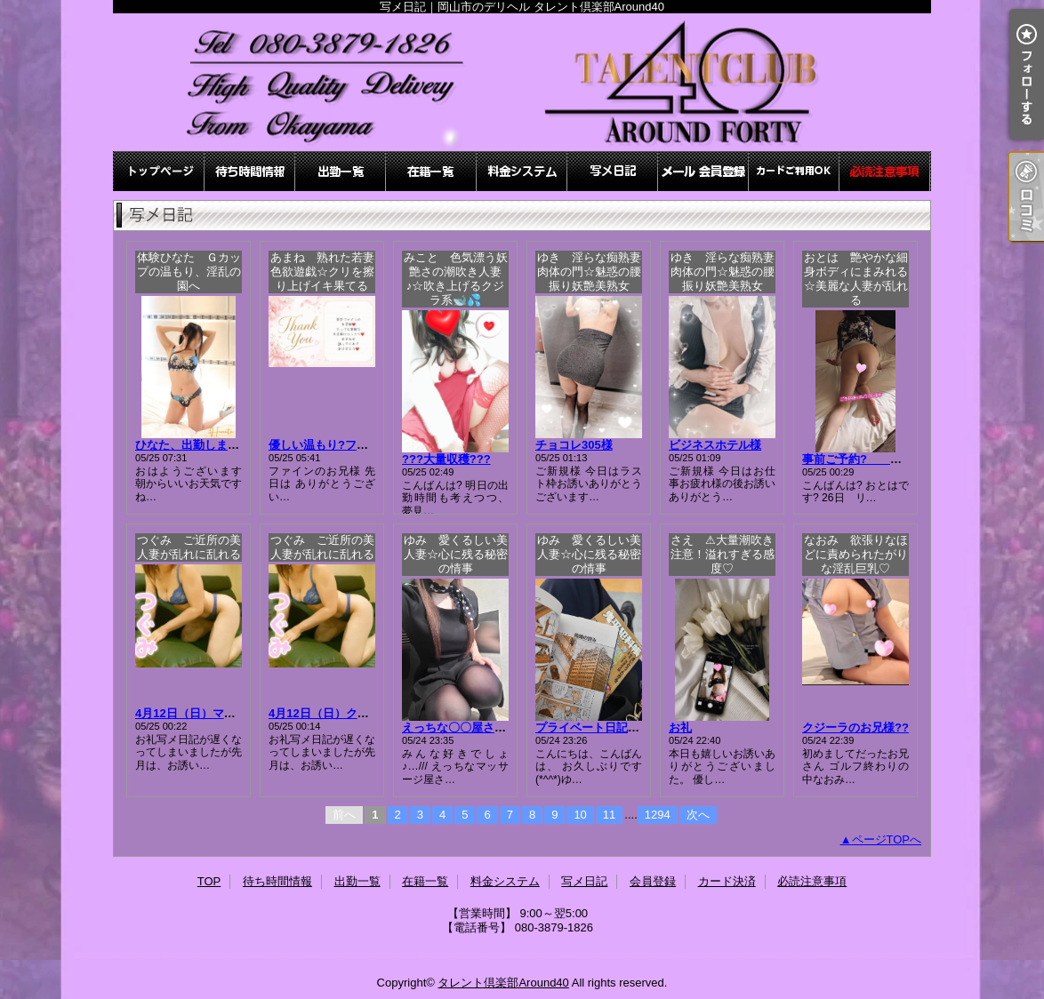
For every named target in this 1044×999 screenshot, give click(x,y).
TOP (159, 171)
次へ (698, 814)
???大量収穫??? (446, 459)
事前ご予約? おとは (863, 459)
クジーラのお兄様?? (855, 727)
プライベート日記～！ (593, 727)
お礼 (680, 727)
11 (609, 814)
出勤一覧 (340, 171)
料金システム (522, 171)
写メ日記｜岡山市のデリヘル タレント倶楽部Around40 (522, 82)
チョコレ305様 (574, 445)
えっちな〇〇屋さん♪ (457, 727)
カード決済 (794, 171)
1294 (658, 814)
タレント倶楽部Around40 (503, 982)
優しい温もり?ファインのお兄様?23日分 (374, 445)
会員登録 (703, 171)
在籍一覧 (431, 171)
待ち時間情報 (250, 171)
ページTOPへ (887, 839)
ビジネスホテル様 (715, 445)
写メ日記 (612, 171)
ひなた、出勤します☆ (193, 445)
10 (580, 814)
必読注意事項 (884, 171)
